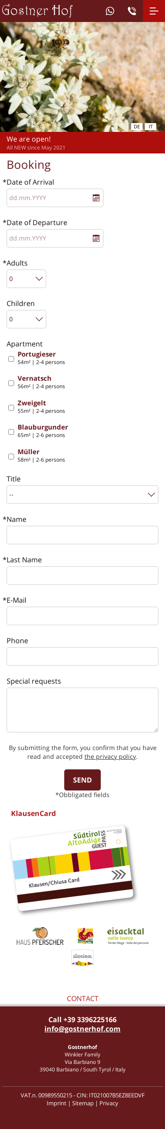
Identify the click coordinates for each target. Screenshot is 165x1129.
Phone (17, 640)
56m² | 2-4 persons (41, 382)
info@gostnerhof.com (82, 1029)
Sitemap (83, 1103)
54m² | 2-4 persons (41, 358)
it (151, 126)
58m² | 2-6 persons (41, 455)
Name (16, 519)
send (82, 780)
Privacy (108, 1103)
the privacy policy (110, 756)
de (137, 126)
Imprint (56, 1103)
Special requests (34, 681)
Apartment (25, 344)
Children (21, 303)
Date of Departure (37, 222)
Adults (17, 263)
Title (14, 479)
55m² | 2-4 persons (41, 407)
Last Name (24, 559)
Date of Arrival (30, 182)
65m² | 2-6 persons (43, 431)
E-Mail (16, 600)
